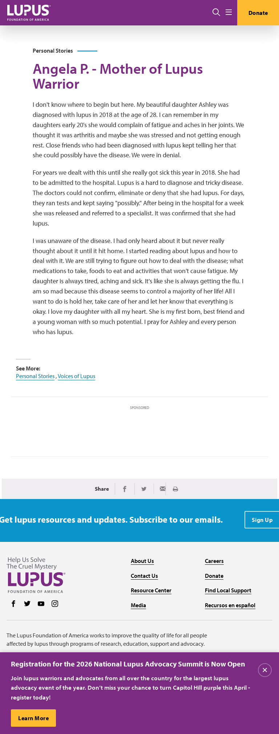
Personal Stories (35, 376)
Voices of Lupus (76, 376)
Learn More (33, 718)
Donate (258, 12)
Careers (214, 560)
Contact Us (144, 575)
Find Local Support (228, 590)
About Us (142, 560)
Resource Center (151, 590)
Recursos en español (230, 605)
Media (138, 605)
